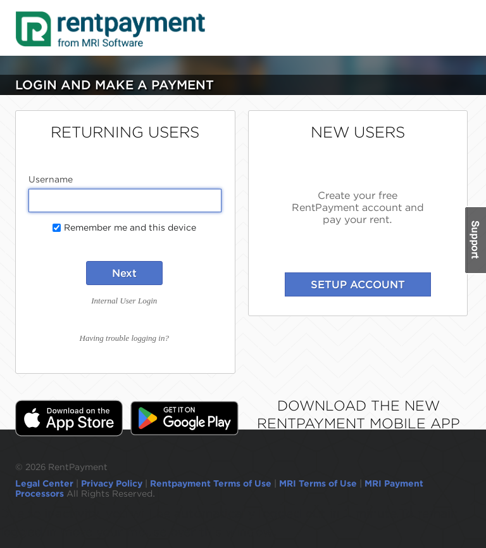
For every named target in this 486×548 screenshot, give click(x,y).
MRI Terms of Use (318, 483)
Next (124, 273)
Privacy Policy (111, 483)
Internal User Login (124, 300)
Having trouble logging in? (124, 338)
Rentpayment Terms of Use (210, 483)
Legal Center (44, 483)
